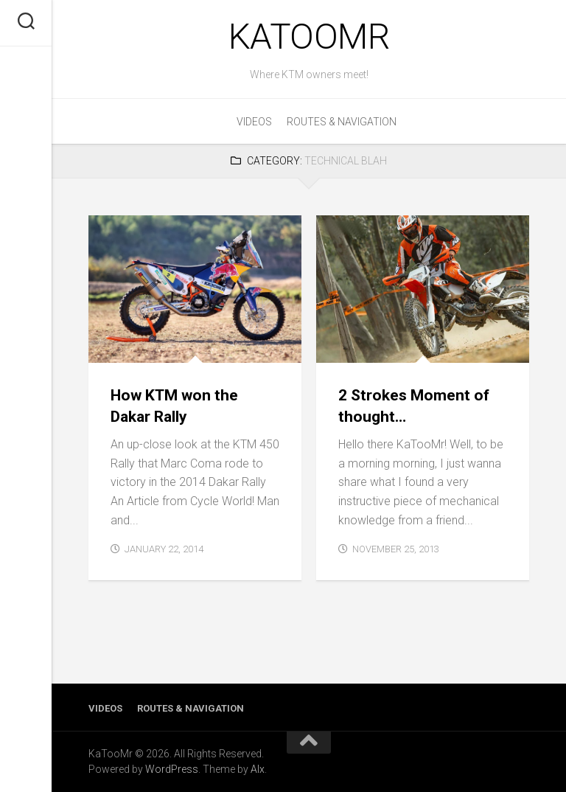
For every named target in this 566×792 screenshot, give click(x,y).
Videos (254, 122)
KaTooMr (309, 36)
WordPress (171, 769)
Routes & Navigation (341, 122)
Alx (258, 769)
